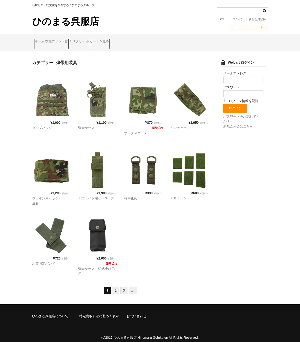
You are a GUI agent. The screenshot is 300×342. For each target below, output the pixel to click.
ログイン (238, 19)
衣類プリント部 (68, 42)
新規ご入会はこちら (238, 122)
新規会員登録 (257, 19)
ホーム (42, 42)
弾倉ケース (86, 124)
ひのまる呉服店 (65, 21)
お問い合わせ (136, 312)
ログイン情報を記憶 (241, 97)
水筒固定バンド (43, 259)
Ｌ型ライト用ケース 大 (96, 194)
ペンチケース (180, 124)
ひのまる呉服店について (50, 312)
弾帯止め (130, 194)
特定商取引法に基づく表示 (99, 312)
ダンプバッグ (42, 124)
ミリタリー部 (99, 42)
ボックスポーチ (135, 129)
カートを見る (129, 42)
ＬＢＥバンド (180, 194)
